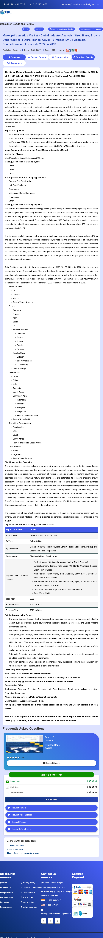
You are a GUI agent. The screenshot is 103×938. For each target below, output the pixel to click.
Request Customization (19, 809)
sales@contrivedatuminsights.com (80, 4)
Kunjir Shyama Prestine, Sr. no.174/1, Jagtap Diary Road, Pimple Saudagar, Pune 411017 (56, 886)
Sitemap (4, 897)
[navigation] (94, 15)
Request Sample (51, 757)
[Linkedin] (57, 915)
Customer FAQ (28, 887)
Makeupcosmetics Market (91, 29)
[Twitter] (50, 915)
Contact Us (5, 882)
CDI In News (6, 901)
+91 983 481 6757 (14, 4)
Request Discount (17, 816)
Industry (39, 29)
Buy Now (51, 794)
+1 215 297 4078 (37, 4)
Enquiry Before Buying (19, 823)
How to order (27, 892)
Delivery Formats (29, 901)
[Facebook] (43, 915)
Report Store (6, 887)
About (3, 877)
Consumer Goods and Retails (61, 29)
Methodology (6, 892)
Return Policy (27, 897)
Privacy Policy (28, 877)
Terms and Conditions (31, 882)
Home (25, 29)
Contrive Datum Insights (52, 877)
